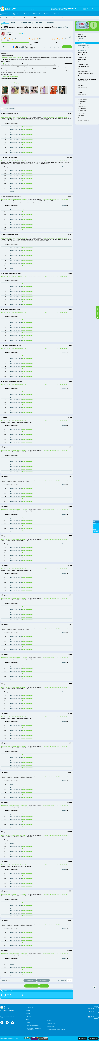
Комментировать (32, 986)
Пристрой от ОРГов (83, 90)
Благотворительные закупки (85, 83)
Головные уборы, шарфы (84, 47)
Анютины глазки (68, 8)
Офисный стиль (81, 40)
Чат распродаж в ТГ (82, 108)
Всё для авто (81, 85)
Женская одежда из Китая (7, 80)
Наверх (44, 986)
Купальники (80, 38)
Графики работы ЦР (82, 101)
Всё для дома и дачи (83, 64)
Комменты (95, 531)
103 (96, 1007)
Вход (88, 8)
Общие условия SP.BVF (6, 63)
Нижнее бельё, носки (83, 54)
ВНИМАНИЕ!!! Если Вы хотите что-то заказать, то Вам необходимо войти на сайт (44, 995)
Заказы (14, 22)
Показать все (43, 980)
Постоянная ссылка (6, 46)
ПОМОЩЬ (56, 14)
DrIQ (76, 8)
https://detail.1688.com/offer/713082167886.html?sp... (14, 776)
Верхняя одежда (5, 24)
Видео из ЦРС (81, 115)
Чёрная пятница (82, 94)
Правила (80, 117)
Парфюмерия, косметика (84, 71)
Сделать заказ (67, 46)
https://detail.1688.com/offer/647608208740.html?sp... (14, 276)
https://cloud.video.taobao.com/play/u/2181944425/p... (55, 420)
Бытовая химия (82, 68)
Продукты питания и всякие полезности (85, 76)
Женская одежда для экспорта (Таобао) (10, 84)
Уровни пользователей (83, 120)
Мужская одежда (82, 52)
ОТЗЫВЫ (26, 14)
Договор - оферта (51, 1026)
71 (24, 33)
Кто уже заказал (95, 528)
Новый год (80, 34)
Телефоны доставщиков (83, 103)
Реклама (49, 1020)
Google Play (94, 1038)
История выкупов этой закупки (10, 76)
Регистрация (95, 8)
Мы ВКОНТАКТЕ (82, 110)
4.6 (40, 38)
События (50, 22)
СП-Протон (15, 1038)
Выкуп (4, 22)
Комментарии (27, 22)
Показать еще (30, 980)
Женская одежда (82, 36)
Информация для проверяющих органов (56, 1029)
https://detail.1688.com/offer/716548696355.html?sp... (14, 117)
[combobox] (69, 980)
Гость (8, 995)
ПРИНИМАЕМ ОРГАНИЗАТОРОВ (59, 9)
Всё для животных (82, 87)
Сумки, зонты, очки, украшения (85, 61)
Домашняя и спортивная (83, 45)
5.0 (15, 38)
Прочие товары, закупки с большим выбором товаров (87, 80)
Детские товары (82, 59)
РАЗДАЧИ (16, 14)
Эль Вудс (9, 34)
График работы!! (80, 30)
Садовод (80, 92)
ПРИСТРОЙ (36, 14)
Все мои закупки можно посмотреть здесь (11, 57)
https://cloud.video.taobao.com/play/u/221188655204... (56, 117)
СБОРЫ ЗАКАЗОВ (29, 1007)
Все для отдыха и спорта (84, 66)
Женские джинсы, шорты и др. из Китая (10, 82)
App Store (83, 1038)
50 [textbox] (68, 980)
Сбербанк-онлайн (82, 106)
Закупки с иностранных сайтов (85, 73)
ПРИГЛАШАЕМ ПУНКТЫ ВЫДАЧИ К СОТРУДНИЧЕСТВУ (33, 1029)
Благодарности (81, 123)
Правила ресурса (51, 1023)
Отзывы (40, 22)
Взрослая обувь (82, 57)
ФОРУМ (46, 14)
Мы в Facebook (81, 113)
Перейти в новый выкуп (27, 126)
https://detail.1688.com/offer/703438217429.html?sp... (14, 420)
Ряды (94, 525)
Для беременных (82, 50)
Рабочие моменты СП (83, 99)
